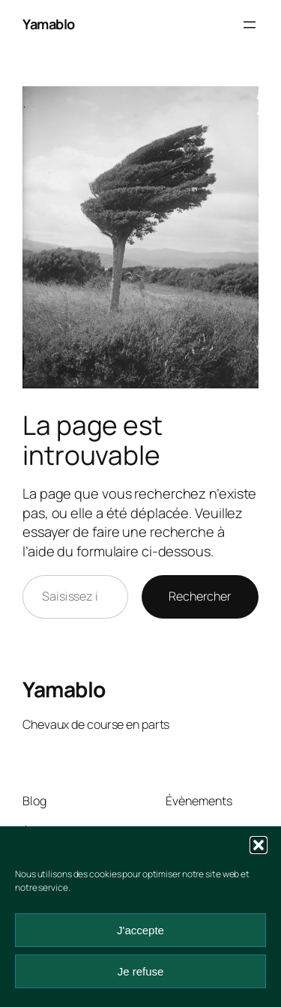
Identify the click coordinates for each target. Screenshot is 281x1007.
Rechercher (200, 596)
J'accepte (140, 930)
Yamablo (48, 24)
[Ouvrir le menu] (250, 25)
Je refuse (141, 971)
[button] (258, 845)
